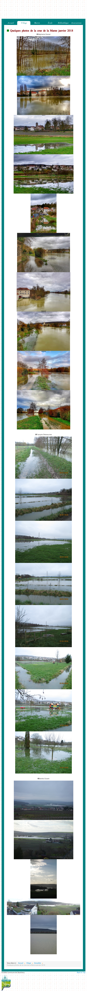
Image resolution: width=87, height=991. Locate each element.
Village (24, 22)
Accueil (11, 22)
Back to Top (81, 972)
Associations (76, 22)
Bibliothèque (63, 22)
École (50, 22)
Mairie (37, 22)
